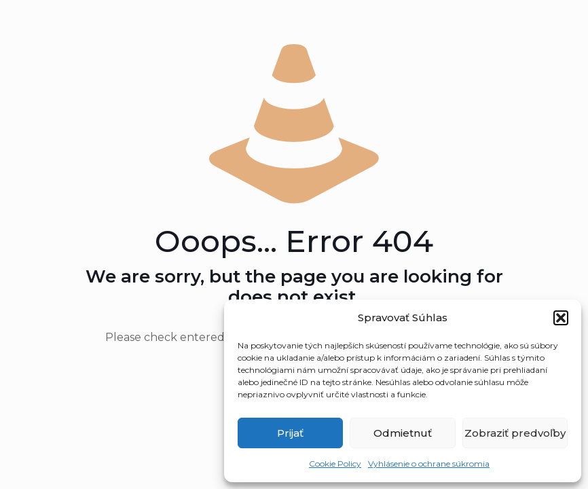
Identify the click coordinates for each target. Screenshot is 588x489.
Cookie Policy (335, 463)
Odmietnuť (402, 433)
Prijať (290, 433)
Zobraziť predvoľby (515, 433)
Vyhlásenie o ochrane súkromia (429, 463)
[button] (561, 318)
